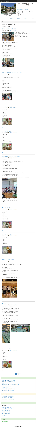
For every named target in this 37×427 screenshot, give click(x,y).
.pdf (14, 381)
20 (2, 255)
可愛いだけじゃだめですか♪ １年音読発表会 (11, 156)
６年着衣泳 (4, 303)
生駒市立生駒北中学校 (6, 413)
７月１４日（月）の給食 (6, 234)
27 (2, 68)
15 (2, 152)
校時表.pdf (3, 383)
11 (2, 230)
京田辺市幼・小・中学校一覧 (7, 408)
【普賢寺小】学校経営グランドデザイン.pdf (8, 380)
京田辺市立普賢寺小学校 (7, 1)
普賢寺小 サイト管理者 (12, 30)
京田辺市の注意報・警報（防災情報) (7, 397)
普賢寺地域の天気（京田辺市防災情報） (8, 396)
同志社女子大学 (4, 415)
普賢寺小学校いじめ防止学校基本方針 (7, 381)
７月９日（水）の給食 (6, 348)
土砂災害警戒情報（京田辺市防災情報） (8, 399)
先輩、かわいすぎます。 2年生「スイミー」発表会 (12, 72)
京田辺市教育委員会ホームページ (7, 407)
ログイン (34, 1)
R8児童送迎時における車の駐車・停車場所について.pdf (10, 384)
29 (2, 102)
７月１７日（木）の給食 (6, 106)
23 (2, 370)
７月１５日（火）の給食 (6, 207)
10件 (9, 26)
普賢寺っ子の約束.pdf (5, 387)
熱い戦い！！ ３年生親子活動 (8, 259)
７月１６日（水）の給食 (6, 131)
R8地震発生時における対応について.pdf (8, 390)
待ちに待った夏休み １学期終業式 (9, 28)
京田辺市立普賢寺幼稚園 (6, 410)
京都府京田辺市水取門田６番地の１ (22, 9)
